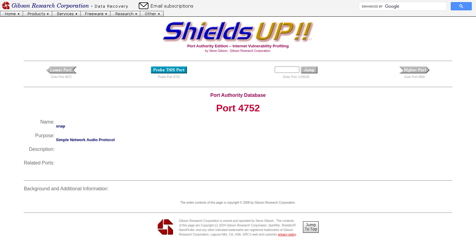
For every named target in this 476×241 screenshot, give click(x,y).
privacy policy (287, 234)
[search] (402, 6)
